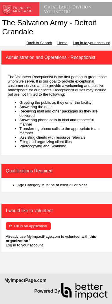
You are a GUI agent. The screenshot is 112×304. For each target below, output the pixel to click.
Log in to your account (91, 43)
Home (62, 43)
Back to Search (39, 43)
